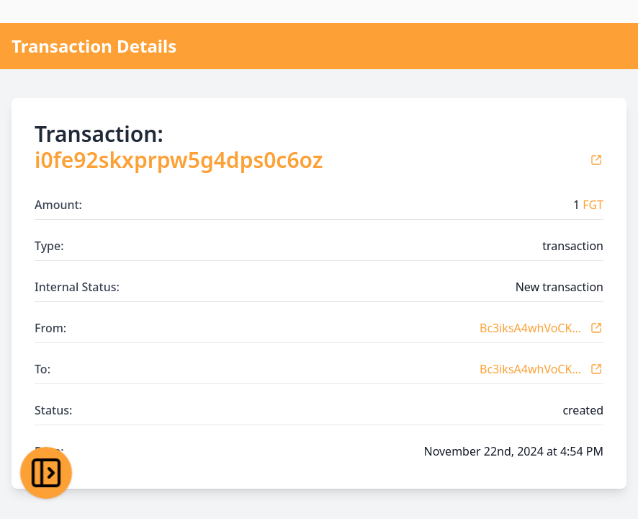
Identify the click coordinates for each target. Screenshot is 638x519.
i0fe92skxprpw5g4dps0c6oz (179, 160)
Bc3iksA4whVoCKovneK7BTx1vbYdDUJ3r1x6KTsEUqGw (531, 328)
